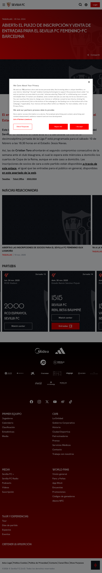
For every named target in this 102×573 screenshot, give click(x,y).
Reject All (58, 127)
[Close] (89, 82)
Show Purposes (23, 127)
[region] (51, 107)
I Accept (79, 127)
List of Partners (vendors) (22, 119)
